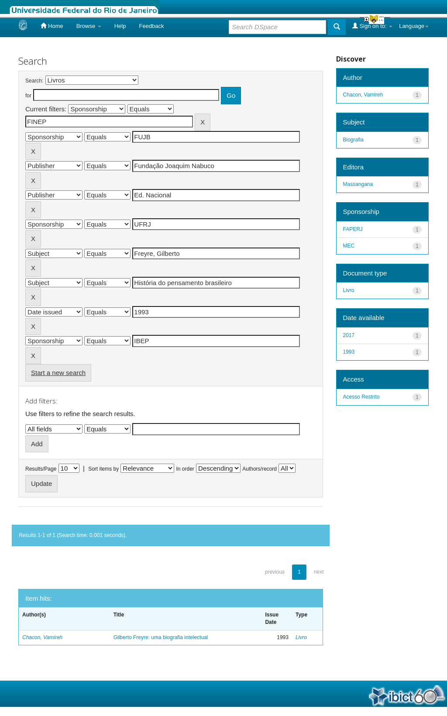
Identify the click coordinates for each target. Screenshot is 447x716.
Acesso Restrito (361, 397)
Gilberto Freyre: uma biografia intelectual (160, 637)
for (28, 96)
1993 (349, 352)
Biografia (353, 140)
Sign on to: (372, 25)
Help (120, 26)
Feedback (151, 26)
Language (414, 26)
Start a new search (58, 372)
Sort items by (103, 469)
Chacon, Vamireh (42, 637)
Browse (88, 26)
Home (52, 25)
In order (185, 469)
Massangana (358, 184)
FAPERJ (353, 229)
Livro (301, 637)
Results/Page (40, 469)
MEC (349, 246)
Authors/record (259, 469)
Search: (34, 81)
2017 (349, 335)
